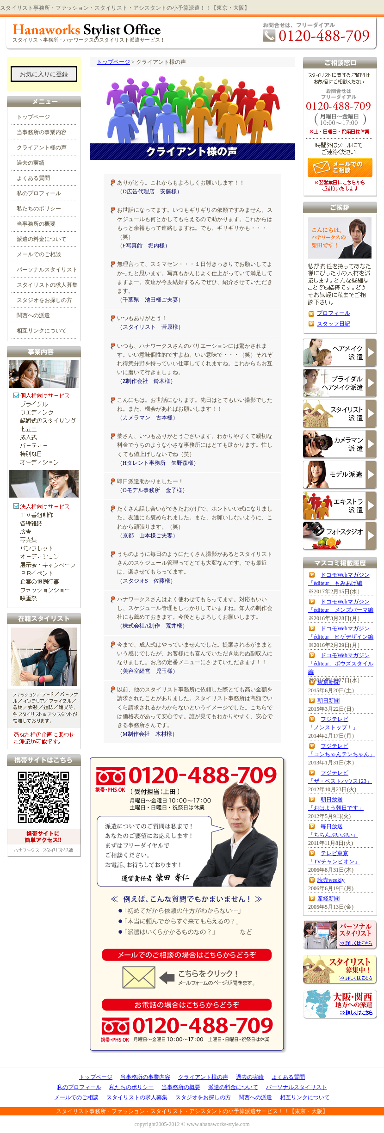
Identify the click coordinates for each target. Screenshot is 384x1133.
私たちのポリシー (39, 208)
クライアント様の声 (42, 147)
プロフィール (333, 313)
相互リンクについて (42, 330)
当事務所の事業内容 (42, 132)
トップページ (113, 62)
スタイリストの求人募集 (47, 285)
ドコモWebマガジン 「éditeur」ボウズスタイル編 (340, 663)
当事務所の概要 (36, 224)
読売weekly (331, 880)
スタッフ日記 (333, 323)
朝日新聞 (328, 700)
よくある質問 (33, 178)
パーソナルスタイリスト (47, 269)
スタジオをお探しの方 (44, 300)
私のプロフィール (39, 193)
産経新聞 (328, 898)
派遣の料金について (42, 239)
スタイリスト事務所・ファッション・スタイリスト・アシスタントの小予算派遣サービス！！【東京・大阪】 (192, 1111)
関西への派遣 (33, 315)
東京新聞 (328, 682)
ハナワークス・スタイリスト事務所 (192, 32)
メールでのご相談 (39, 254)
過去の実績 (30, 163)
